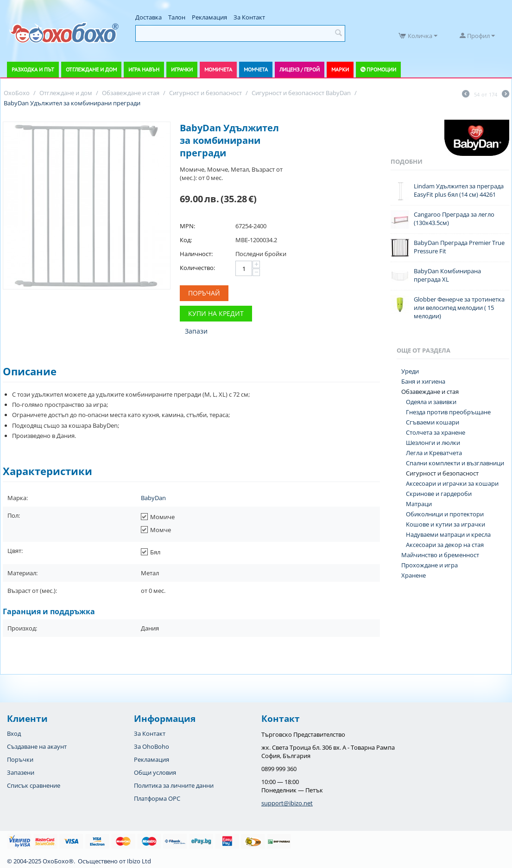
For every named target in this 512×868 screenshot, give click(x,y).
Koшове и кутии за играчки (445, 524)
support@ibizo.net (287, 803)
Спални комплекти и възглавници (455, 463)
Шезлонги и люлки (433, 442)
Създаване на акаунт (37, 746)
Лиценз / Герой (299, 69)
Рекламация (209, 17)
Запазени (20, 772)
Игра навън (143, 69)
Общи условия (155, 772)
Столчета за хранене (435, 432)
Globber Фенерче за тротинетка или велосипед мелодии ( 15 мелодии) (459, 307)
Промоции (381, 69)
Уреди (410, 371)
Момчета (256, 69)
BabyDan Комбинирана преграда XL (447, 275)
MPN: (187, 226)
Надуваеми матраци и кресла (448, 534)
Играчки (182, 69)
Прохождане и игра (429, 565)
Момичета (218, 69)
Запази (196, 331)
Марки (340, 69)
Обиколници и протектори (445, 514)
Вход (14, 733)
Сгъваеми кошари (432, 422)
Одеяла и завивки (431, 402)
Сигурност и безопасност (442, 473)
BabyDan (153, 498)
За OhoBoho (151, 746)
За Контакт (249, 17)
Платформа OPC (157, 798)
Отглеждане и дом (91, 69)
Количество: (197, 268)
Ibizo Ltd (139, 861)
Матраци (419, 504)
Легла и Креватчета (434, 453)
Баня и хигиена (423, 381)
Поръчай (204, 293)
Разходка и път (33, 69)
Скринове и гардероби (439, 493)
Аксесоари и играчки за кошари (452, 483)
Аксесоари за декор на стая (445, 544)
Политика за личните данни (174, 785)
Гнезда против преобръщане (448, 412)
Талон (176, 17)
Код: (186, 240)
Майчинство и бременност (440, 555)
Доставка (148, 17)
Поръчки (20, 759)
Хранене (413, 575)
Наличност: (196, 254)
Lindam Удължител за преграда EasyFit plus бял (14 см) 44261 (459, 190)
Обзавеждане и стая (430, 391)
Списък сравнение (33, 785)
